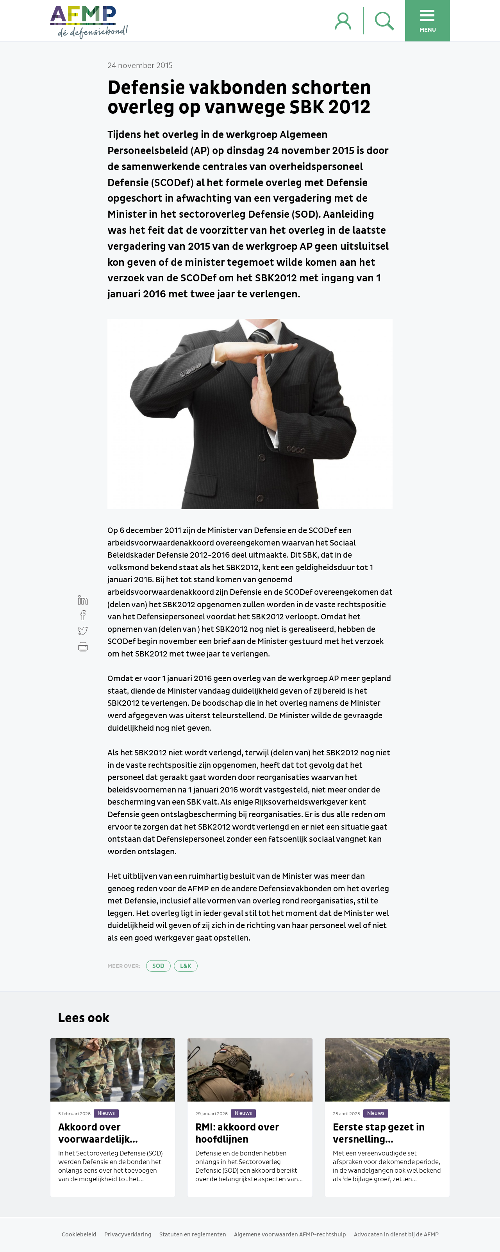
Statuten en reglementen (192, 1235)
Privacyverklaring (128, 1235)
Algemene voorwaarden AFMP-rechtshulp (290, 1235)
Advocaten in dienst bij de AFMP (396, 1235)
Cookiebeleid (79, 1235)
